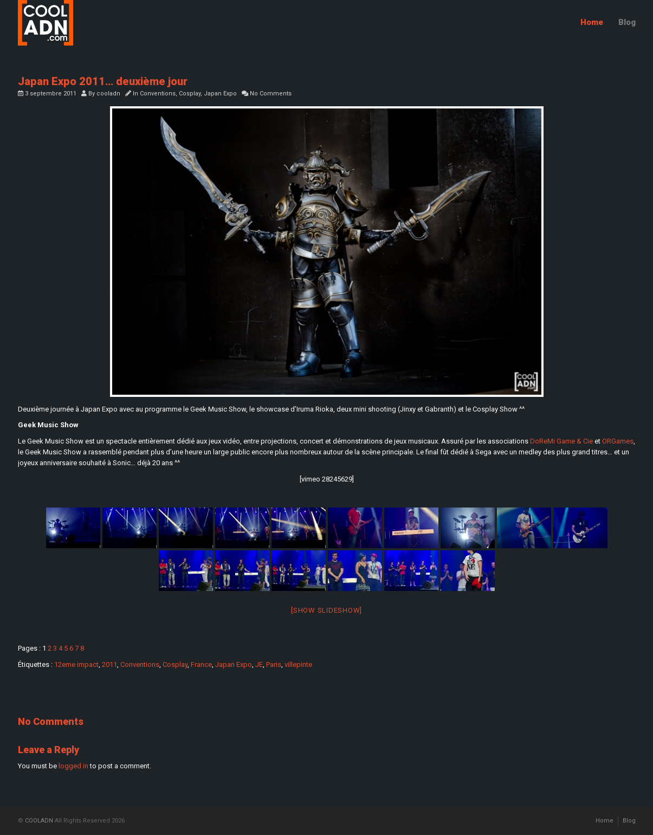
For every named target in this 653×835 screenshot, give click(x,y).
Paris (273, 664)
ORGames (617, 441)
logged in (73, 766)
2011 (109, 664)
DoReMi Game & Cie (561, 441)
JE (259, 664)
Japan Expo (220, 93)
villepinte (298, 664)
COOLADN (39, 820)
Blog (627, 22)
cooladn (108, 93)
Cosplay (190, 93)
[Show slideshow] (326, 610)
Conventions (158, 93)
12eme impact (76, 664)
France (201, 664)
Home (591, 22)
